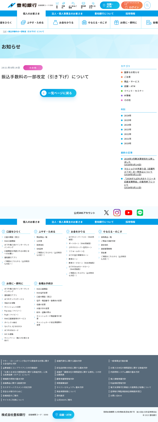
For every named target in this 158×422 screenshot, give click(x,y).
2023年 (128, 129)
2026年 (128, 115)
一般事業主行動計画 (119, 361)
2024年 (128, 124)
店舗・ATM (108, 5)
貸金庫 (103, 252)
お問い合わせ (93, 5)
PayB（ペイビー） (11, 314)
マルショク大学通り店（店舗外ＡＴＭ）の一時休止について (140, 171)
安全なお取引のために (12, 391)
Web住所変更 (42, 292)
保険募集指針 (62, 383)
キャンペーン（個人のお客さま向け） (16, 339)
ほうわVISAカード (11, 330)
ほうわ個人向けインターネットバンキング (16, 245)
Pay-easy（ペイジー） (13, 310)
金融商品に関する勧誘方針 (14, 383)
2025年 (128, 120)
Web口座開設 (9, 241)
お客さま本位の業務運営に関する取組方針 (128, 367)
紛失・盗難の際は (44, 312)
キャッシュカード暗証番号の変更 (49, 317)
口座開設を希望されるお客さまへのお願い (16, 252)
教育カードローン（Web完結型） (82, 262)
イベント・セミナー (134, 90)
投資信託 (40, 244)
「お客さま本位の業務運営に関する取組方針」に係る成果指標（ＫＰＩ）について (25, 373)
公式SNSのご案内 (64, 399)
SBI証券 (40, 248)
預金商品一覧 (42, 237)
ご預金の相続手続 (108, 241)
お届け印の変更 (43, 308)
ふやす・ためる (32, 22)
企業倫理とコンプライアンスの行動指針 (20, 367)
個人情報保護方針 (118, 379)
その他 (127, 100)
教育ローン (73, 259)
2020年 (128, 143)
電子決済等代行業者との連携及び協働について (130, 387)
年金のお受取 (9, 303)
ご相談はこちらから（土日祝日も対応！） (16, 262)
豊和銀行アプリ (10, 257)
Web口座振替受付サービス (15, 318)
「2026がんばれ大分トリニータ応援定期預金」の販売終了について (140, 183)
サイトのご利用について (13, 399)
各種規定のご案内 (10, 395)
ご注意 (127, 76)
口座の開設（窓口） (12, 237)
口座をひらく (13, 231)
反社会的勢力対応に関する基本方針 (72, 367)
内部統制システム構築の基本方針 (124, 372)
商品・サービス (131, 81)
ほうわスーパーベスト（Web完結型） (81, 238)
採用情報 (130, 13)
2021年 (128, 138)
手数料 (64, 5)
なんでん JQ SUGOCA (13, 326)
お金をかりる (63, 22)
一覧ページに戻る (60, 93)
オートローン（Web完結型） (80, 243)
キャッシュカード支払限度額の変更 (49, 323)
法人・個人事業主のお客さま (67, 13)
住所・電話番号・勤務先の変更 (49, 300)
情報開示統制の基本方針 (13, 379)
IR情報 (127, 95)
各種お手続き (46, 283)
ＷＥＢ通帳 (8, 334)
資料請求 (83, 5)
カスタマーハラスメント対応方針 (17, 387)
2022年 (128, 134)
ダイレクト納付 (10, 322)
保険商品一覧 (106, 237)
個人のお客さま (31, 13)
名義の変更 (41, 304)
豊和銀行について (104, 13)
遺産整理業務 (106, 248)
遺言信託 (104, 244)
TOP (5, 31)
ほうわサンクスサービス (14, 299)
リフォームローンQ (76, 251)
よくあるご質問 (73, 5)
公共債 (39, 241)
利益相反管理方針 (118, 383)
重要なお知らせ (131, 72)
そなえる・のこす (94, 22)
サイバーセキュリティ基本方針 (70, 387)
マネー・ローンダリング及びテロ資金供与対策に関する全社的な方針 (26, 362)
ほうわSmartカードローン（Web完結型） (79, 267)
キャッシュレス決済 (12, 306)
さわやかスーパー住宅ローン (80, 247)
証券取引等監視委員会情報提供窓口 (125, 391)
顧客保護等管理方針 (65, 379)
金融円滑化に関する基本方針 (69, 361)
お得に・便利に (125, 22)
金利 (57, 5)
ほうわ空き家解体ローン (78, 255)
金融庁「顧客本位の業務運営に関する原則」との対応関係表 (79, 373)
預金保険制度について (66, 391)
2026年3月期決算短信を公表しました (140, 161)
